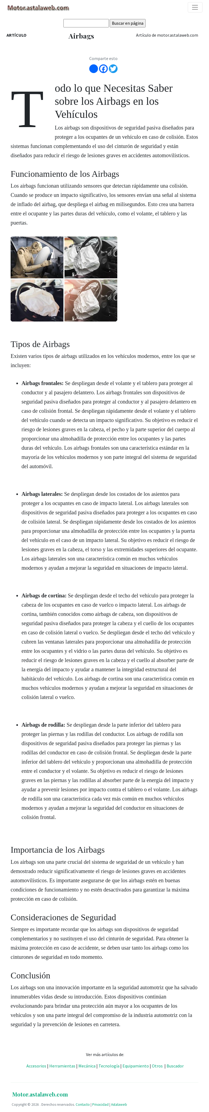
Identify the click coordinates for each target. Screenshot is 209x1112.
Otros (157, 1066)
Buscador (175, 1066)
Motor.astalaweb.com (40, 1094)
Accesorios (36, 1066)
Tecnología (109, 1066)
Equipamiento (135, 1066)
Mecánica (87, 1066)
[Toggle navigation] (195, 7)
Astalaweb (119, 1104)
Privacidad (100, 1104)
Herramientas (62, 1066)
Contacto (83, 1104)
